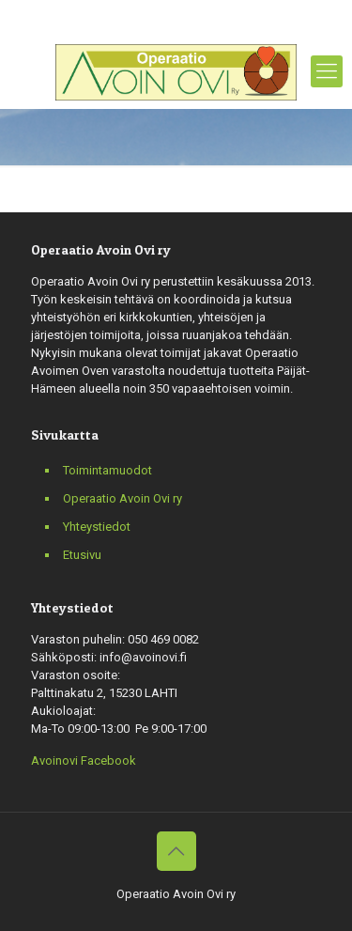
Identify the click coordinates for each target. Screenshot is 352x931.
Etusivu (82, 555)
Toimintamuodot (107, 470)
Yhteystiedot (96, 527)
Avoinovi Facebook (83, 760)
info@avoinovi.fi (250, 15)
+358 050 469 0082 (128, 15)
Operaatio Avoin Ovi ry (122, 498)
